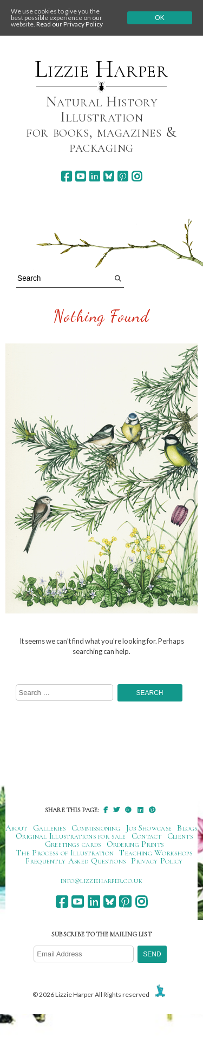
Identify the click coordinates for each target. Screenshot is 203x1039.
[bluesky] (108, 176)
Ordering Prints (135, 844)
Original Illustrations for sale (71, 836)
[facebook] (66, 176)
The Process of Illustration (65, 853)
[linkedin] (94, 176)
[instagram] (137, 176)
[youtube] (80, 176)
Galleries (49, 828)
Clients (180, 836)
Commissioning (96, 828)
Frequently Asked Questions (75, 861)
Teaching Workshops (155, 853)
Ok (159, 18)
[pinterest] (122, 176)
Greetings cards (73, 844)
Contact (147, 836)
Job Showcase (149, 828)
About (16, 828)
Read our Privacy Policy (69, 24)
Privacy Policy (156, 861)
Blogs (187, 828)
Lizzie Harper (101, 69)
